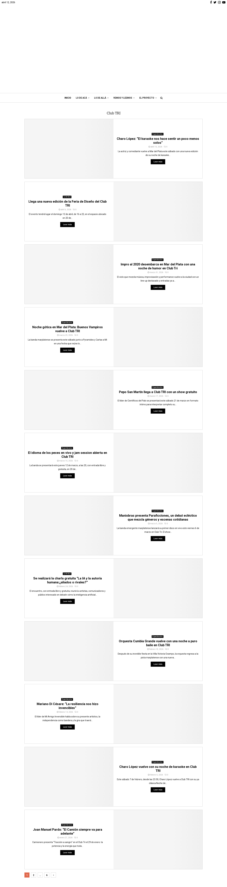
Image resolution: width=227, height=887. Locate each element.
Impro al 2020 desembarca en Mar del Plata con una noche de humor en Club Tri (158, 210)
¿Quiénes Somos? (82, 848)
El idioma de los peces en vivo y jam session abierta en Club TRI (67, 398)
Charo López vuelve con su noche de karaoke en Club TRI (158, 712)
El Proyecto (146, 41)
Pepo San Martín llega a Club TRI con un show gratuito (158, 335)
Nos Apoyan (79, 853)
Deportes (165, 848)
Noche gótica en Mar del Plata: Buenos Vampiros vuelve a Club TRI (67, 272)
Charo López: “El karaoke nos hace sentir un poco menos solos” (158, 84)
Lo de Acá (81, 41)
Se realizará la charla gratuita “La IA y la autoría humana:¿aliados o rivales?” (67, 524)
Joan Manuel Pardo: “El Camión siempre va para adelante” (67, 775)
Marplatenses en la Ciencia (175, 870)
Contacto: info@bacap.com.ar (88, 865)
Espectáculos (157, 77)
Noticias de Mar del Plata (174, 839)
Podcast (165, 866)
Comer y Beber (168, 852)
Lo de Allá (100, 41)
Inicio (67, 41)
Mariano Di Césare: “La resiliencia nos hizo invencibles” (67, 649)
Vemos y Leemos (122, 41)
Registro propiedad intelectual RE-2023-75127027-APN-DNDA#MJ (90, 859)
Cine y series (167, 857)
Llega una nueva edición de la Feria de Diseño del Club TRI (68, 147)
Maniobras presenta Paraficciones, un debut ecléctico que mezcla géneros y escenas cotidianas (158, 461)
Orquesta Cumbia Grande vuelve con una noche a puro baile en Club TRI (158, 586)
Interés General (169, 844)
